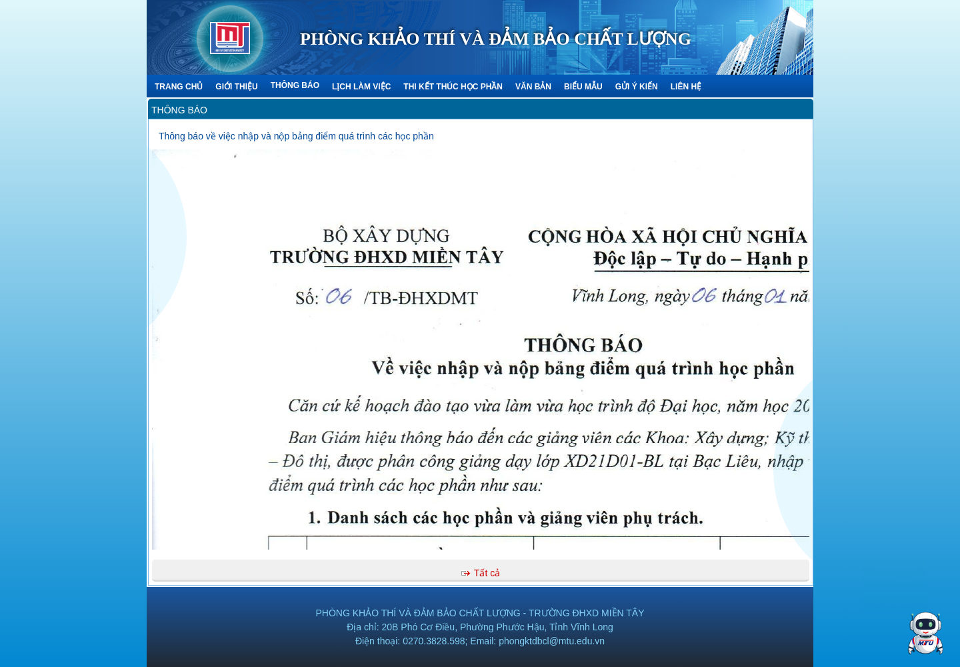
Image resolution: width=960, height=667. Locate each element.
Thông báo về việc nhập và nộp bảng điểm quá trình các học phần (296, 136)
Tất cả (487, 573)
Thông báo (179, 110)
